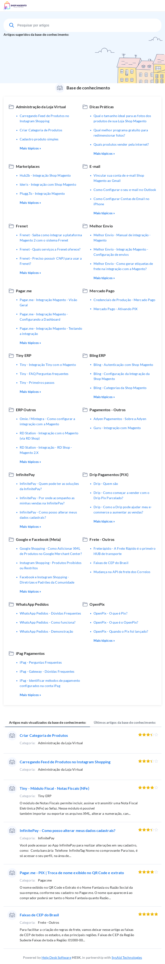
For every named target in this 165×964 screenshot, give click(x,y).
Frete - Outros (102, 539)
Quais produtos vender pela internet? (121, 144)
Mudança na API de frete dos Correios (122, 572)
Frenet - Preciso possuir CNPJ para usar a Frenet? (51, 261)
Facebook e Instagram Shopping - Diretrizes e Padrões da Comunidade (47, 579)
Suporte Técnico (29, 5)
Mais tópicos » (30, 148)
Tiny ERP (23, 355)
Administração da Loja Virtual (41, 106)
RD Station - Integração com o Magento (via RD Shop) (49, 435)
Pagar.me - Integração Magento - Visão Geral (48, 302)
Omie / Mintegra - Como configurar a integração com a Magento (47, 421)
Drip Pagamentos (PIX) (109, 474)
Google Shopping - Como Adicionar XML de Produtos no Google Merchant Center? (51, 551)
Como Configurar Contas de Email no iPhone (121, 201)
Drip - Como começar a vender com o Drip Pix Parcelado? (121, 495)
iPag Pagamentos (30, 653)
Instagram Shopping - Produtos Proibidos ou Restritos (50, 565)
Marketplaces (28, 166)
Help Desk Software (56, 957)
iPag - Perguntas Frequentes (41, 662)
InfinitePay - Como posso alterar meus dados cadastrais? (48, 514)
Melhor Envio (101, 226)
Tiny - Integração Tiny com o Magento (48, 365)
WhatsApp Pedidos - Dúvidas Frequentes (50, 613)
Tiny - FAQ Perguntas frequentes (44, 374)
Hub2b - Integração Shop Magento (45, 175)
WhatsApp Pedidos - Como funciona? (47, 622)
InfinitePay (25, 474)
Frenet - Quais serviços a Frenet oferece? (50, 249)
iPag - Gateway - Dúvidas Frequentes (47, 671)
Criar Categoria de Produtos (41, 130)
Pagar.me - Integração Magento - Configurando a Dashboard (44, 316)
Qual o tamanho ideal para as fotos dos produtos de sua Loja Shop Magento (122, 118)
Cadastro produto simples (39, 139)
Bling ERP (98, 355)
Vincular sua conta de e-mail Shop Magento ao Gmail (119, 178)
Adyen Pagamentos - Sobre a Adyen (120, 419)
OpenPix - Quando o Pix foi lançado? (121, 631)
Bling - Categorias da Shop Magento (120, 388)
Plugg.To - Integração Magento (42, 193)
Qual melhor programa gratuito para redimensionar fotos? (121, 132)
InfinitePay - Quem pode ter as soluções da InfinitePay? (49, 486)
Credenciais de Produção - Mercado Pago (125, 300)
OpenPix (97, 604)
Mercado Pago (102, 290)
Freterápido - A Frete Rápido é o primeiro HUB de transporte (125, 551)
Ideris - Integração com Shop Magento (48, 184)
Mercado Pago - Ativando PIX (116, 309)
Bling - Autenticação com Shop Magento (123, 365)
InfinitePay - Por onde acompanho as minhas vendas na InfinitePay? (47, 500)
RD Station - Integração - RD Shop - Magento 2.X (46, 450)
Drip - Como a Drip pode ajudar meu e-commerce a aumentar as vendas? (123, 509)
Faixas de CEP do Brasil (111, 563)
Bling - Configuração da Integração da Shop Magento (122, 376)
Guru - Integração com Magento (117, 428)
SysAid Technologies (127, 957)
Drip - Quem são (106, 484)
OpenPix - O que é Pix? (110, 613)
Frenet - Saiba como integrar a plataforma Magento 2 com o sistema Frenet (51, 237)
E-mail (95, 166)
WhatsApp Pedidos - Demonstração (46, 631)
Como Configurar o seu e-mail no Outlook (125, 190)
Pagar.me (24, 290)
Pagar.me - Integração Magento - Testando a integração (51, 331)
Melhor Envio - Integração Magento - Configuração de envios (121, 251)
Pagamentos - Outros (108, 409)
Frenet (22, 226)
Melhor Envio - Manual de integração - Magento (122, 237)
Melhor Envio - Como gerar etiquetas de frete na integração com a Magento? (123, 266)
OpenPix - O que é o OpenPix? (116, 622)
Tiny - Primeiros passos (37, 382)
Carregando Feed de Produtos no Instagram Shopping (44, 118)
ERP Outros (26, 409)
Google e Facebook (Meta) (38, 539)
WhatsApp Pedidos (32, 604)
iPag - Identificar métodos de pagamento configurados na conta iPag (50, 683)
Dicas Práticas (102, 106)
